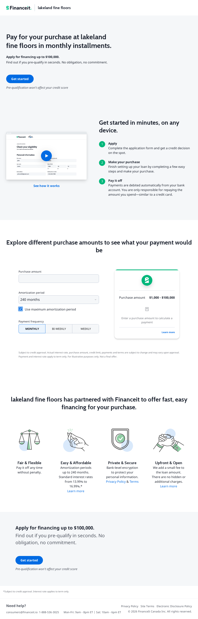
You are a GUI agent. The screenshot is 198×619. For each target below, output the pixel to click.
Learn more (168, 332)
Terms (134, 481)
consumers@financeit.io (22, 612)
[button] (46, 156)
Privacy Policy (116, 481)
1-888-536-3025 (49, 612)
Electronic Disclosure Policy (174, 606)
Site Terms (147, 606)
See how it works (46, 186)
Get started (20, 79)
